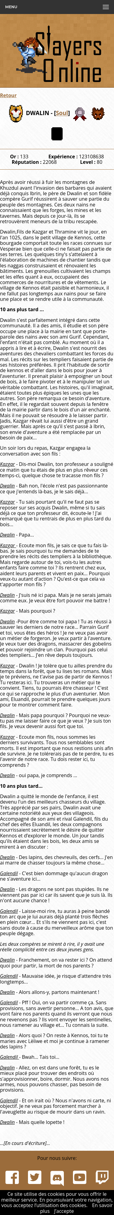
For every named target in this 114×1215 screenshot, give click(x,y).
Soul (62, 113)
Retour (8, 95)
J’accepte (64, 1211)
